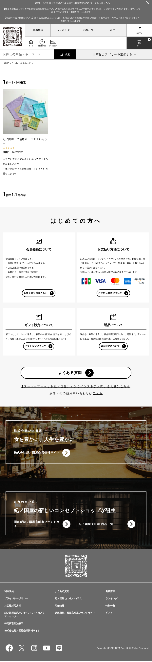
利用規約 (9, 592)
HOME (6, 63)
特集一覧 (89, 30)
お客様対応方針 (12, 606)
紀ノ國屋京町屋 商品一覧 (96, 524)
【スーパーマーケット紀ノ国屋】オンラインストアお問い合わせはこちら (75, 386)
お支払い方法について (110, 293)
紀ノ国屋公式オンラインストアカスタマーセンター (24, 615)
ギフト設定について (35, 346)
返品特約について (110, 346)
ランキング (63, 30)
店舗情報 (59, 606)
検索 (67, 54)
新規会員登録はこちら (36, 293)
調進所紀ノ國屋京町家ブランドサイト (35, 524)
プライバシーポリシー (16, 599)
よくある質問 (70, 373)
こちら (98, 393)
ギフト (114, 30)
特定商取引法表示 (13, 624)
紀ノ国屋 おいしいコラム (68, 599)
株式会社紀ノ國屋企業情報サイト (37, 453)
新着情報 (38, 30)
